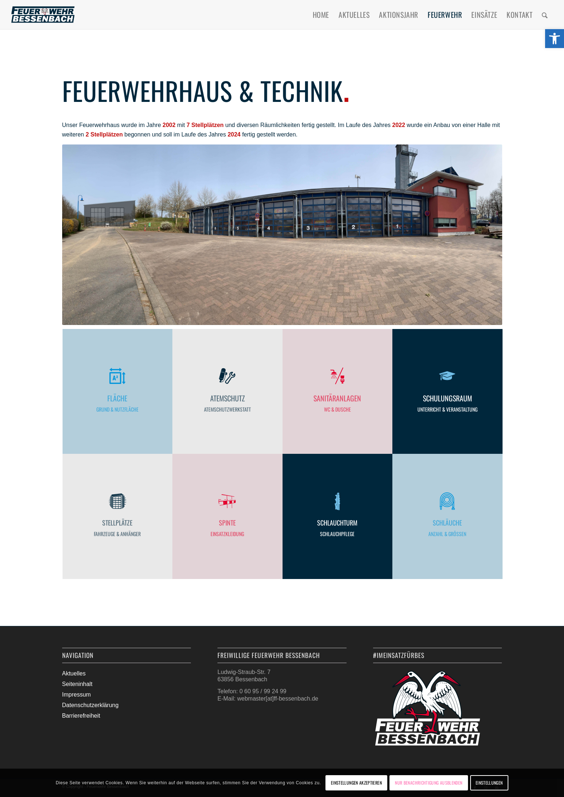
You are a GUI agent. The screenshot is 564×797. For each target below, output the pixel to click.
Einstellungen (489, 783)
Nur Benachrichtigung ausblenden (428, 783)
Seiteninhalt (77, 684)
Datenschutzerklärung (90, 705)
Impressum (76, 694)
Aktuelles (74, 673)
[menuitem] (321, 14)
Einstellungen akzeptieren (356, 783)
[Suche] (545, 14)
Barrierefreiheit (81, 716)
